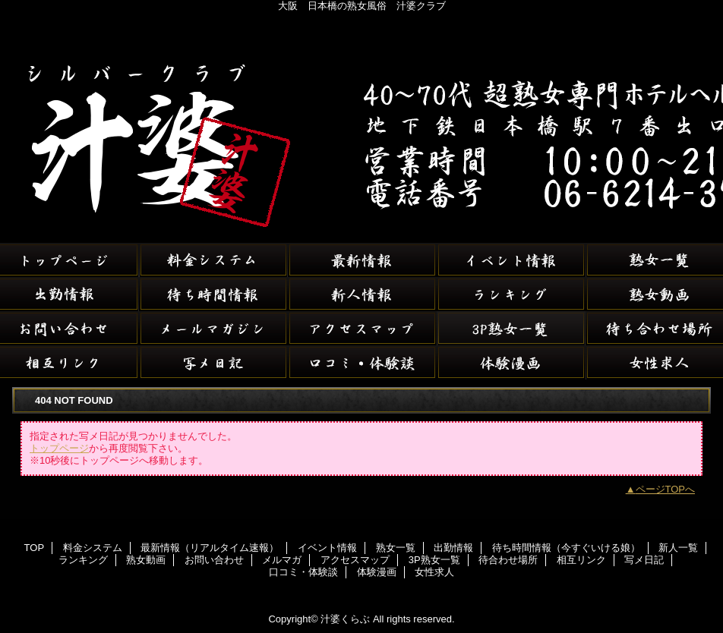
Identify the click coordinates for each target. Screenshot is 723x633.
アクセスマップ (362, 328)
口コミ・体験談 (362, 362)
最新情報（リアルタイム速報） (362, 260)
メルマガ (213, 328)
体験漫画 (511, 362)
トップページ (59, 448)
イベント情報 (511, 260)
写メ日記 (213, 362)
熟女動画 (146, 559)
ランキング (511, 294)
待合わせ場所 (508, 559)
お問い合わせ (214, 559)
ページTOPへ (666, 489)
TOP (34, 547)
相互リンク (581, 559)
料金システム (213, 260)
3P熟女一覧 (511, 328)
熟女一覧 (395, 547)
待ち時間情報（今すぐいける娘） (213, 294)
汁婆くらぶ (361, 121)
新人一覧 (362, 294)
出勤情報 (453, 547)
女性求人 (434, 572)
